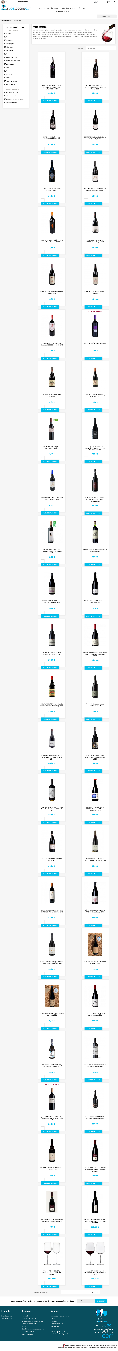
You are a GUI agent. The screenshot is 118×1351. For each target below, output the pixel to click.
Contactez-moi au (17, 2)
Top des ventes (6, 1319)
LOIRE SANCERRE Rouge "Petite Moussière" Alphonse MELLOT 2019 (51, 757)
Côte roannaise (11, 57)
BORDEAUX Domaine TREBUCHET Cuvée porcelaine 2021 (95, 1066)
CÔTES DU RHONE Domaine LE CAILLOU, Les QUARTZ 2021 (95, 1117)
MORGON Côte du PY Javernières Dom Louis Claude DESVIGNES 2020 (95, 654)
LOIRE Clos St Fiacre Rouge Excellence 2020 (52, 189)
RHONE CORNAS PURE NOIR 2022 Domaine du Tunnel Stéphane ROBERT (95, 1221)
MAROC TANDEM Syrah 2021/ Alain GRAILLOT (95, 396)
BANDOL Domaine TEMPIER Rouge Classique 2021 (95, 550)
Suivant (94, 1292)
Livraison (25, 1326)
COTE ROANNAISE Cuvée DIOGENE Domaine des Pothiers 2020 (95, 757)
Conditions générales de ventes (33, 1329)
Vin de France (10, 84)
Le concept (44, 8)
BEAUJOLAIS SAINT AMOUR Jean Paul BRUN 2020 (95, 602)
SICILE (8, 78)
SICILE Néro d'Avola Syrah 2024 (95, 343)
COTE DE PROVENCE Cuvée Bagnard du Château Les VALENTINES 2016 (51, 87)
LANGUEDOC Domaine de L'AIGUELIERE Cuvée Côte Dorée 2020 (52, 1118)
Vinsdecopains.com (57, 1332)
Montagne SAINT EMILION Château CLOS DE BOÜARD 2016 (52, 344)
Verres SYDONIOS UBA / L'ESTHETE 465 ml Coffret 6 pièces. (51, 1273)
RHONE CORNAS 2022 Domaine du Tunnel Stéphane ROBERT (52, 1220)
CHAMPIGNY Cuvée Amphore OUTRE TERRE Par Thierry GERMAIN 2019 (95, 499)
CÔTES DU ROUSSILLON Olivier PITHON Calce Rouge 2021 (95, 911)
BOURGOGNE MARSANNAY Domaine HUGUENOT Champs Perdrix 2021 (95, 87)
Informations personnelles (59, 1316)
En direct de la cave (29, 1319)
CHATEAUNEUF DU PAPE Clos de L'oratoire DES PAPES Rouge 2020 (51, 705)
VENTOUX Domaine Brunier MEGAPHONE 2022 (95, 705)
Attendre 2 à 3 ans (12, 96)
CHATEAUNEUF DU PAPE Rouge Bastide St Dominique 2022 (95, 189)
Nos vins (82, 8)
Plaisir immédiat (11, 103)
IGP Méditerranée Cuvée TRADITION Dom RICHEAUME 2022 (52, 551)
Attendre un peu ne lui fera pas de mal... (15, 99)
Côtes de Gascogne (13, 61)
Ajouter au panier (50, 101)
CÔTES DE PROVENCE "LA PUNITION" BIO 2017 (52, 447)
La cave (54, 8)
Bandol (8, 33)
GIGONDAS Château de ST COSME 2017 (52, 396)
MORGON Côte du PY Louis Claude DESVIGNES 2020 (52, 653)
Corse (8, 54)
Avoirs (52, 1319)
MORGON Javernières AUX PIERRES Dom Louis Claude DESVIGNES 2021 (95, 809)
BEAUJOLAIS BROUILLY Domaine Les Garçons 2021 (95, 963)
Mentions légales (28, 1332)
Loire (7, 67)
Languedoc (10, 64)
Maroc (8, 71)
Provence (9, 74)
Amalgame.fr (63, 1334)
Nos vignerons (62, 11)
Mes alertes (54, 1326)
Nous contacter (27, 1334)
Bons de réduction (56, 1324)
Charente (9, 47)
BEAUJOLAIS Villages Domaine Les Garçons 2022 (52, 1014)
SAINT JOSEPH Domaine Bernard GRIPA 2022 (51, 292)
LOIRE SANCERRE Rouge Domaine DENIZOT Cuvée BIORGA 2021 (51, 963)
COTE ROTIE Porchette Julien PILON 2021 (52, 859)
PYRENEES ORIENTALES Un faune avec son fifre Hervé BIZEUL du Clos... (52, 809)
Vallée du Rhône (11, 81)
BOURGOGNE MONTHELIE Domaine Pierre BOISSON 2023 (95, 859)
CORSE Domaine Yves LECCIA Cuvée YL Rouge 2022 (95, 1014)
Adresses (53, 1321)
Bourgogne (10, 44)
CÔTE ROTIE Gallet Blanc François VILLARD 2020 (52, 138)
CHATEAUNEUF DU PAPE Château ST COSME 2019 (51, 1169)
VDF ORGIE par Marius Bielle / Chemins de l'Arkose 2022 (52, 1066)
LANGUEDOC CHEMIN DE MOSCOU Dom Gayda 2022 (95, 241)
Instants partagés (69, 8)
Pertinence (101, 48)
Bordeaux (9, 40)
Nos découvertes (7, 1316)
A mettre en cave (12, 92)
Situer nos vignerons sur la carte (33, 1321)
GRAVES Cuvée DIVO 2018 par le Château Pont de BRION (52, 241)
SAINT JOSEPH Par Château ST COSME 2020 (95, 292)
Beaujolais (9, 37)
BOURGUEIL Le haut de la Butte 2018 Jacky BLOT (95, 138)
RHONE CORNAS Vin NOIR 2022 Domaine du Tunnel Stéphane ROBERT (95, 1170)
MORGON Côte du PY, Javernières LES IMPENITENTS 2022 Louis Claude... (95, 448)
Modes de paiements (29, 1324)
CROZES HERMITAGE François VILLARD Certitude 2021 (52, 602)
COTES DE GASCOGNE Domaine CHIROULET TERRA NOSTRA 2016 (52, 911)
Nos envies (25, 1316)
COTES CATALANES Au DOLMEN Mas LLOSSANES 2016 (52, 499)
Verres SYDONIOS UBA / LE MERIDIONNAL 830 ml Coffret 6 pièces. (95, 1273)
